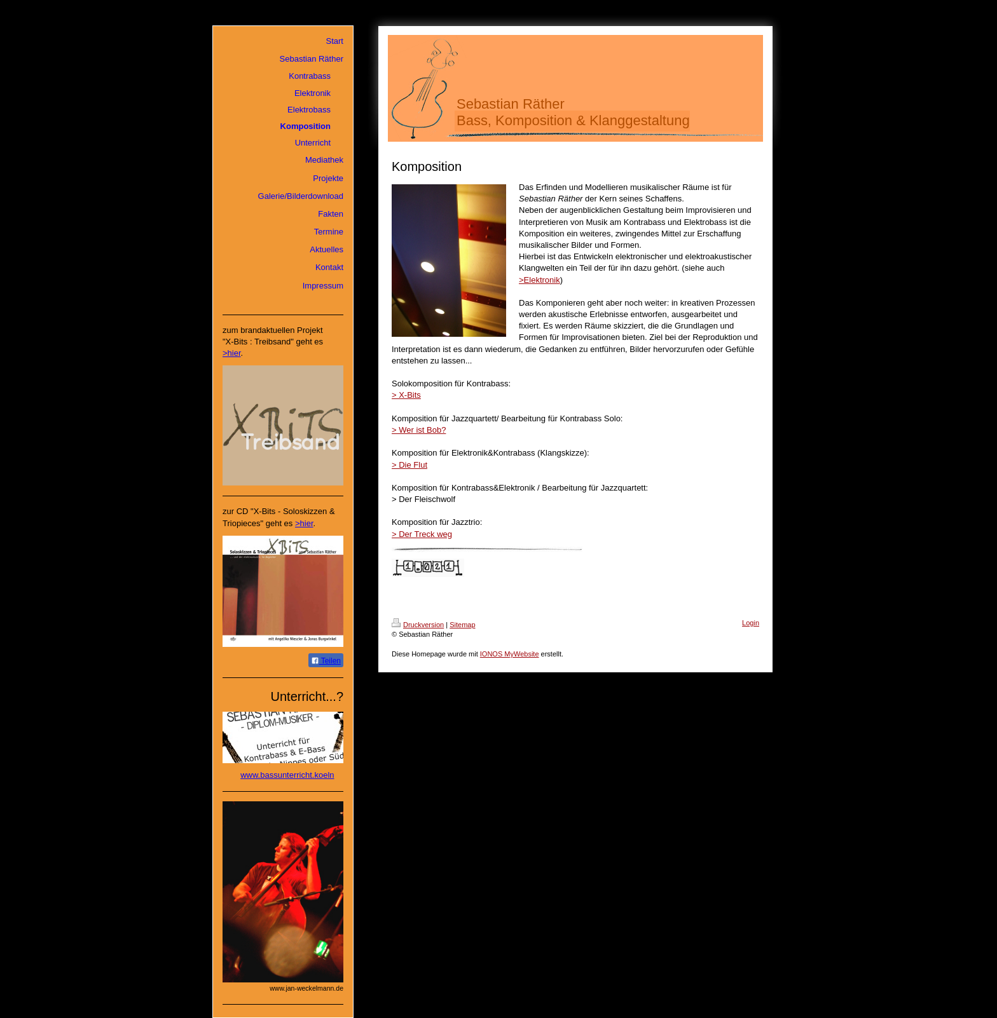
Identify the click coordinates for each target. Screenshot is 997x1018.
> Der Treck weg (422, 534)
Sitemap (462, 624)
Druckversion (418, 624)
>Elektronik (539, 280)
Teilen (326, 660)
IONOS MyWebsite (509, 654)
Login (750, 623)
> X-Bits (406, 395)
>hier (232, 353)
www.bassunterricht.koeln (287, 775)
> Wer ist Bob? (419, 430)
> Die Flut (409, 465)
